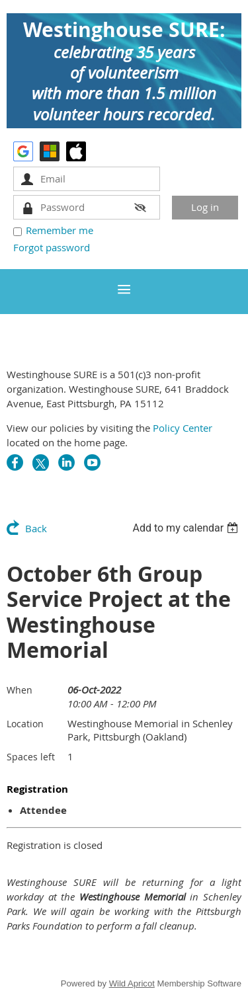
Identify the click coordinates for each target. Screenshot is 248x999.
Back (36, 528)
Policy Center (182, 427)
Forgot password (51, 247)
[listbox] (186, 528)
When (19, 690)
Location (25, 723)
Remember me (59, 230)
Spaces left (31, 756)
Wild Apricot (132, 983)
